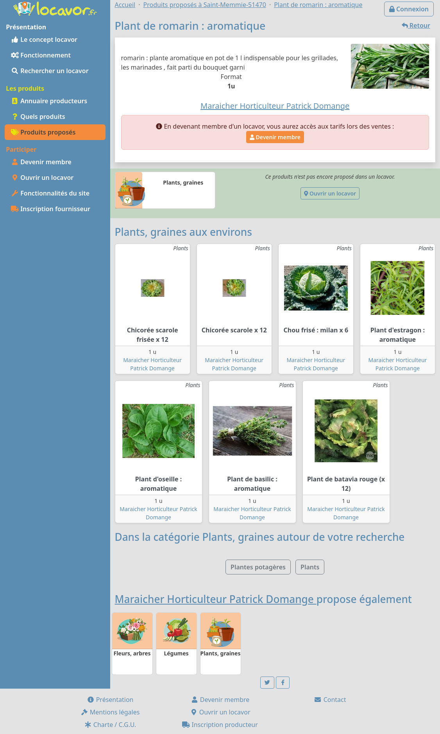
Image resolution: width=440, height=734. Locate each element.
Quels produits (38, 116)
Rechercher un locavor (50, 70)
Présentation (110, 699)
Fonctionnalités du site (50, 193)
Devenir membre (41, 162)
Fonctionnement (41, 55)
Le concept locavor (44, 39)
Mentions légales (110, 712)
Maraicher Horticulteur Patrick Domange (216, 599)
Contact (330, 699)
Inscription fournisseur (50, 209)
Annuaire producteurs (49, 101)
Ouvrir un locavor (42, 177)
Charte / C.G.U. (110, 724)
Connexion (409, 9)
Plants (309, 567)
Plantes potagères (258, 567)
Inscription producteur (220, 724)
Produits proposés (43, 132)
